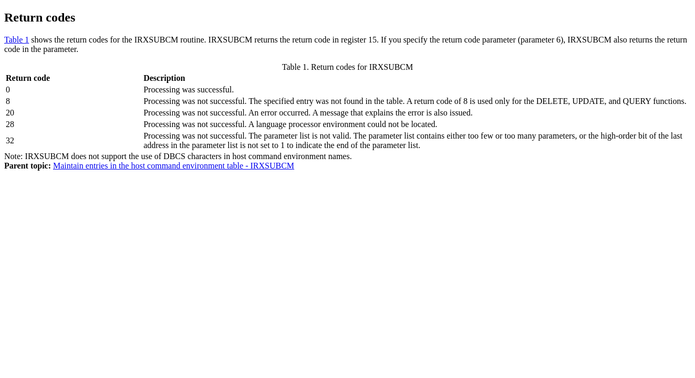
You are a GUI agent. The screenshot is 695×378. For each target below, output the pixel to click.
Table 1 (16, 39)
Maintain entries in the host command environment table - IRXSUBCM (173, 165)
